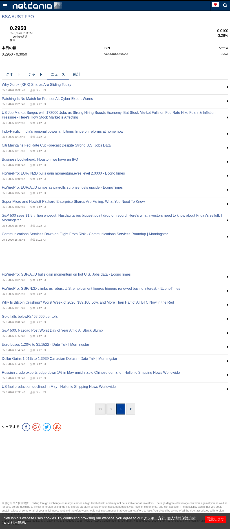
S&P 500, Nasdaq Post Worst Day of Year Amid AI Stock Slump (52, 330)
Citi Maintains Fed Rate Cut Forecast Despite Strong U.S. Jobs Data (56, 145)
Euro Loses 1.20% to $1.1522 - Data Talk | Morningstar (45, 344)
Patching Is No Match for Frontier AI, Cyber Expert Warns (47, 99)
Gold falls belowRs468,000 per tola (30, 316)
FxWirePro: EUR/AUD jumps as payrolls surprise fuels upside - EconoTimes (62, 187)
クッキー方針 (154, 518)
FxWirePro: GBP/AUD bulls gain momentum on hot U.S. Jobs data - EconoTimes (66, 274)
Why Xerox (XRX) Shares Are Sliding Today (36, 84)
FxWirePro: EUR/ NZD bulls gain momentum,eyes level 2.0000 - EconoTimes (63, 173)
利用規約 (18, 522)
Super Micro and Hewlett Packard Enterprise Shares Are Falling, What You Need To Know (73, 201)
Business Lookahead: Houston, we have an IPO (40, 159)
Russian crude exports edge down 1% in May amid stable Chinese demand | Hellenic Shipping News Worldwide (91, 372)
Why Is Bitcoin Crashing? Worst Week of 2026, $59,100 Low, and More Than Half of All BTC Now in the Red (88, 302)
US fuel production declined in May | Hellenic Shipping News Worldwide (59, 387)
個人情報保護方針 (181, 518)
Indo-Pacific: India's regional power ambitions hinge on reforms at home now (62, 131)
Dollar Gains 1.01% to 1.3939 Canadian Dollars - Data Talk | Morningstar (59, 359)
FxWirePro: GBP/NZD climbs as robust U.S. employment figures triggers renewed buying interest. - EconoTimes (91, 288)
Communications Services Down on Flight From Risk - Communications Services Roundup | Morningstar (85, 234)
